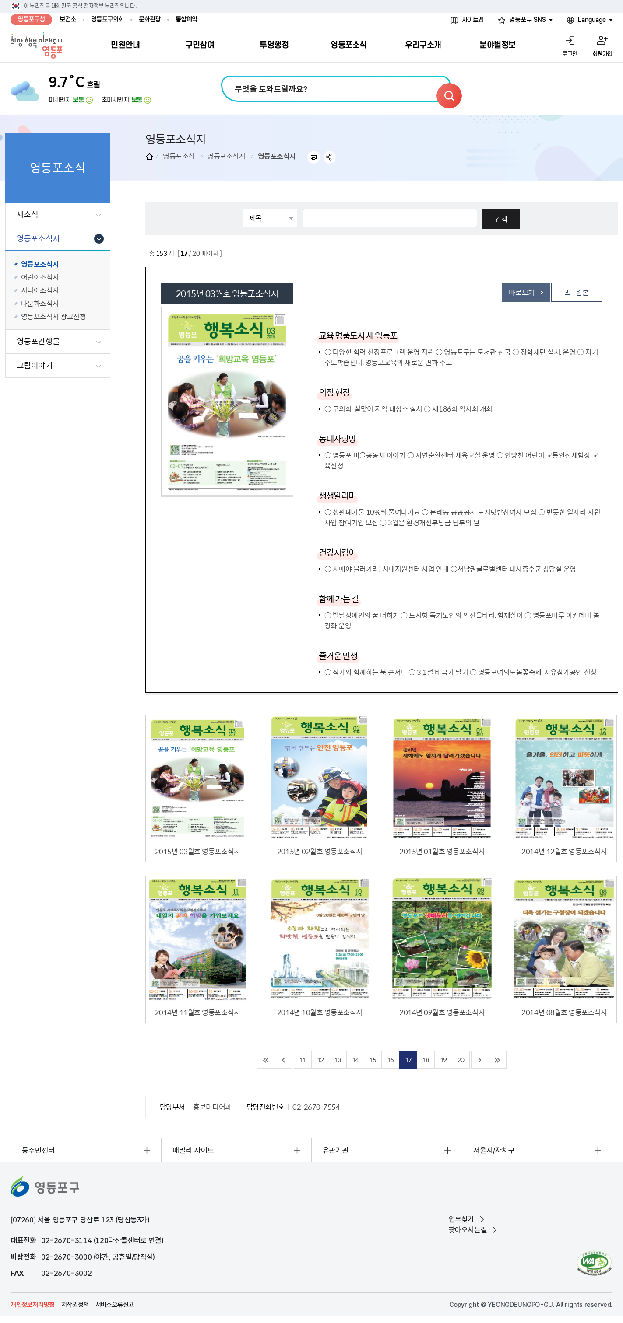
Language (592, 20)
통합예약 (186, 19)
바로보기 (521, 292)
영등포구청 (31, 19)
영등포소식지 (226, 155)
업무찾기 (461, 1219)
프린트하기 (313, 157)
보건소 (68, 19)
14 (355, 1059)
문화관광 (150, 19)
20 (461, 1059)
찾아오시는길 (468, 1229)
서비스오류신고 (114, 1305)
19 (443, 1059)
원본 (582, 292)
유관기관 (336, 1150)
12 (320, 1059)
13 (337, 1059)
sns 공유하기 (330, 157)
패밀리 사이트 (193, 1150)
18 (425, 1059)
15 (373, 1059)
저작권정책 (75, 1305)
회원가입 (602, 54)
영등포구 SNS (527, 20)
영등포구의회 (107, 19)
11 (302, 1059)
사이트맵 (473, 20)
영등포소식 (179, 155)
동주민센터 (38, 1150)
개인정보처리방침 (33, 1305)
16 (390, 1059)
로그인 (569, 54)
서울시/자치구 (494, 1150)
